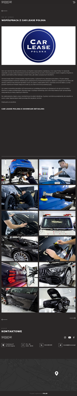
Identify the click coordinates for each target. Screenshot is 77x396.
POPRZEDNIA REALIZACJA (4, 319)
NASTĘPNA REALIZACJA (72, 318)
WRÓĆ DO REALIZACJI (4, 11)
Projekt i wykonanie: (38, 393)
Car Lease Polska (56, 71)
